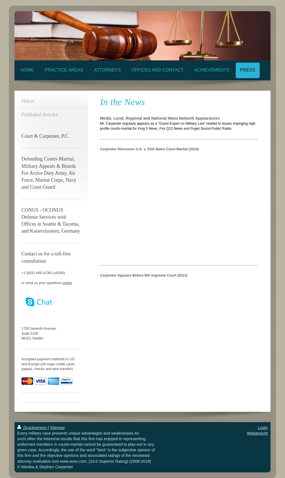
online (67, 283)
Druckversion (32, 427)
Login (263, 427)
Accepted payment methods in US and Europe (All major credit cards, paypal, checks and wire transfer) (48, 364)
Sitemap (57, 427)
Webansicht (257, 433)
